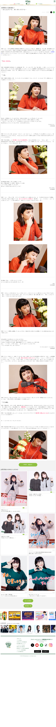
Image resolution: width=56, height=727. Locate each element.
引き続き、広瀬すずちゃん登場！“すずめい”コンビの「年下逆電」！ (35, 495)
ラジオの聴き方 (19, 709)
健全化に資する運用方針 (21, 715)
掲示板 (28, 3)
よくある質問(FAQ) (20, 720)
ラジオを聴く (17, 3)
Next (30, 464)
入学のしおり (19, 707)
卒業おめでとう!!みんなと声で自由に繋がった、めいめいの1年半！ (11, 511)
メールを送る (39, 3)
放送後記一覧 (28, 674)
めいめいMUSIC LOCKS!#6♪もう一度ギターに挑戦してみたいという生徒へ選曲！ (11, 664)
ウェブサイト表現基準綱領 (21, 718)
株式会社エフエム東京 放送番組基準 (23, 717)
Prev (25, 464)
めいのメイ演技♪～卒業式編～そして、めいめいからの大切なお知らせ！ (9, 595)
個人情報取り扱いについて (21, 712)
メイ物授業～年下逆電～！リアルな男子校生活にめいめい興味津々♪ (9, 622)
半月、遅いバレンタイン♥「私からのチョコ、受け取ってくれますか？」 (38, 595)
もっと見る (28, 669)
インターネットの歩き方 (21, 714)
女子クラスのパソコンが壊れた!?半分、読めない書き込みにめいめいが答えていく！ (39, 622)
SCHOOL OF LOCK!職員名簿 (22, 710)
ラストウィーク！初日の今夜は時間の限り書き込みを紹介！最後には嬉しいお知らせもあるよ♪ (40, 553)
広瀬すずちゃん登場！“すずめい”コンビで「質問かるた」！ (8, 537)
